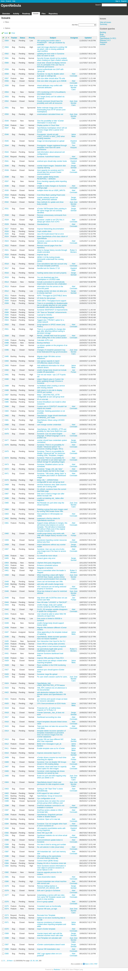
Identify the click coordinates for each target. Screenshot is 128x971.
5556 (7, 81)
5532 (7, 202)
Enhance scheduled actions (47, 565)
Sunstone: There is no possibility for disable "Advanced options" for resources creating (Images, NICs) (50, 447)
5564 (7, 41)
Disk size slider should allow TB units (51, 78)
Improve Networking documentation (50, 229)
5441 (7, 614)
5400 (7, 798)
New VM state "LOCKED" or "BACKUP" (52, 602)
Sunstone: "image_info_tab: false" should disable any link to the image (50, 470)
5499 (7, 340)
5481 (7, 420)
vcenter (102, 44)
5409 (7, 758)
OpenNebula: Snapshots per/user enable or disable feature (49, 816)
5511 (7, 296)
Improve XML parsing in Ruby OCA (50, 658)
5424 (7, 683)
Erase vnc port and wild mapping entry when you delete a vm (51, 777)
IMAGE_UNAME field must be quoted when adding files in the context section (52, 337)
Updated (88, 38)
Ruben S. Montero (73, 251)
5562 (7, 54)
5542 (7, 157)
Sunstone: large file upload (47, 674)
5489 (7, 386)
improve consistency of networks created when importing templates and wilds (51, 924)
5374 (7, 909)
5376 (7, 902)
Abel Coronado (73, 75)
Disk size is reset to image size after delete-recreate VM (50, 495)
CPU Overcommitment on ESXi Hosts (51, 704)
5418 (7, 713)
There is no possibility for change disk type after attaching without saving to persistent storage (51, 331)
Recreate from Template (46, 915)
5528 (7, 224)
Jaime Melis (73, 135)
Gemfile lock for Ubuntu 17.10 (48, 268)
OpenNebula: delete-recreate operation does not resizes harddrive (52, 638)
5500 (7, 336)
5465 (7, 503)
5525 (7, 234)
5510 (7, 298)
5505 (7, 315)
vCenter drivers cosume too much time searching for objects (51, 759)
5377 (7, 895)
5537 (7, 181)
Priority (32, 38)
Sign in (117, 1)
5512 (7, 291)
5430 (7, 658)
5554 (7, 92)
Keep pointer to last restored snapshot (51, 646)
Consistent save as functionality (49, 906)
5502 (7, 325)
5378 (7, 891)
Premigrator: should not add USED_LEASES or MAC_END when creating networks (51, 136)
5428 (7, 665)
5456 (7, 556)
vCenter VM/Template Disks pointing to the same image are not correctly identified (52, 211)
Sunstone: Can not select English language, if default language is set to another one (51, 436)
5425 (7, 677)
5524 (7, 236)
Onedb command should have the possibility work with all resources (50, 102)
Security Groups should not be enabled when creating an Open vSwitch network (52, 59)
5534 (7, 195)
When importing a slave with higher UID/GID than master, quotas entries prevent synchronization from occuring (51, 577)
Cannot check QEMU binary (47, 861)
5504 (7, 318)
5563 (7, 47)
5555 (7, 86)
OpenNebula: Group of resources (49, 796)
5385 (7, 861)
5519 (7, 257)
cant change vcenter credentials (49, 425)
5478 (7, 434)
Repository (53, 14)
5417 (7, 717)
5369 (7, 933)
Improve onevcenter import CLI (49, 753)
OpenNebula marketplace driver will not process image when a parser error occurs (52, 130)
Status (22, 38)
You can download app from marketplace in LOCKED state (48, 278)
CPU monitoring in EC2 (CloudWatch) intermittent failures (51, 93)
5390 (7, 840)
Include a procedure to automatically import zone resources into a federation (52, 283)
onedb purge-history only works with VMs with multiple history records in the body (52, 536)
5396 (7, 815)
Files (44, 14)
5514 (7, 282)
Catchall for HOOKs (44, 315)
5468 (7, 489)
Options (7, 28)
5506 (7, 312)
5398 (7, 806)
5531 (7, 209)
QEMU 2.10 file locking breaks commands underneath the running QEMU (50, 259)
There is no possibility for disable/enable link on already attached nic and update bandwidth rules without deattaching (52, 305)
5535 (7, 190)
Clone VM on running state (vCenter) (51, 644)
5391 (7, 835)
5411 (7, 748)
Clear (13, 33)
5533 (7, 198)
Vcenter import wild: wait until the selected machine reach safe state (50, 934)
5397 (7, 810)
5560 (7, 63)
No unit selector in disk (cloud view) (50, 847)
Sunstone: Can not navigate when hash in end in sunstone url (52, 825)
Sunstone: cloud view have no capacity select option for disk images (52, 768)
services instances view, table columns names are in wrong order (51, 486)
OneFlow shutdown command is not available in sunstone (50, 807)
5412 (7, 744)
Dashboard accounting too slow (49, 717)
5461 (7, 523)
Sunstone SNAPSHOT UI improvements (52, 310)
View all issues (105, 22)
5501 (7, 329)
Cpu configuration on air (46, 798)
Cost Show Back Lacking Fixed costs (51, 195)
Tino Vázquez (73, 147)
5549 (7, 121)
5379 (7, 886)
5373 (7, 915)
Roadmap (26, 14)
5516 (7, 273)
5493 (7, 366)
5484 (7, 406)
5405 (7, 776)
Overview (6, 14)
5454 (7, 563)
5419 (7, 708)
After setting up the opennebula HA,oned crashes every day (49, 857)
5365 (7, 954)
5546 (7, 134)
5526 (7, 231)
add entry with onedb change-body (50, 584)
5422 (7, 692)
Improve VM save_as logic (47, 909)
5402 (7, 793)
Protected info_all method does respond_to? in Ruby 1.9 (49, 709)
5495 (7, 356)
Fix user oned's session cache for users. (52, 677)
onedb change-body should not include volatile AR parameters (51, 371)
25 (31, 960)
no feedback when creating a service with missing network (51, 387)
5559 (7, 69)
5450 (7, 575)
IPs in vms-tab (42, 399)
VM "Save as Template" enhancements (52, 312)
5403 (7, 789)
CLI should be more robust (47, 556)
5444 (7, 602)
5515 (7, 277)
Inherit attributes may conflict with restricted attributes (49, 87)
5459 (7, 540)
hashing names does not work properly (51, 273)
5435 (7, 641)
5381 (7, 877)
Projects (8, 1)
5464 (7, 509)
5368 (7, 938)
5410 (7, 753)
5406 (7, 771)
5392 (7, 833)
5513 (7, 287)
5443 (7, 605)
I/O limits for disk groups (46, 298)
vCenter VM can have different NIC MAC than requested (50, 740)
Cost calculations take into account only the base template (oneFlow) (52, 265)
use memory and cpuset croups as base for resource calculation (52, 700)
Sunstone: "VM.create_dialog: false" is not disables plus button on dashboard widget (51, 476)
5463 (7, 514)
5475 (7, 451)
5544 (7, 146)
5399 (7, 801)
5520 (7, 255)
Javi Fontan (73, 371)
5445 (7, 598)
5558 (7, 74)
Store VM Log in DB (44, 833)
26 (8, 960)
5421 (7, 699)
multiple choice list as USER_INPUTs (51, 190)
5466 (7, 498)
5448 (7, 584)
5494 (7, 361)
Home (3, 1)
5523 (7, 241)
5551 (7, 108)
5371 (7, 922)
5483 (7, 411)
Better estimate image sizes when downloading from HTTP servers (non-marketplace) (51, 110)
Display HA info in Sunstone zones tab (51, 863)
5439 (7, 623)
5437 (7, 632)
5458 (7, 545)
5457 (7, 549)
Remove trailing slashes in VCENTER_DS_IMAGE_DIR (48, 887)
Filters (7, 22)
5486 (7, 399)
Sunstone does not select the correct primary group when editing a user (51, 802)
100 (36, 960)
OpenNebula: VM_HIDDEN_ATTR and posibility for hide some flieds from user (52, 430)
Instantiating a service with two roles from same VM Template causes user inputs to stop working (51, 897)
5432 (7, 649)
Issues (35, 14)
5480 (7, 425)
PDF (95, 964)
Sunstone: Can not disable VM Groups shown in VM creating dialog (51, 763)
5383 (7, 866)
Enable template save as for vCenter (51, 748)
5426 (7, 674)
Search (98, 5)
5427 (7, 670)
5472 (7, 469)
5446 (7, 591)
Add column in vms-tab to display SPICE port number (49, 391)
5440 (7, 619)
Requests (103, 42)
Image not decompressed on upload (50, 141)
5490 (7, 379)
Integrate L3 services (45, 568)
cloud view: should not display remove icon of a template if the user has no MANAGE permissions (51, 65)
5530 (7, 215)
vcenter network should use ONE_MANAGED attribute (47, 199)
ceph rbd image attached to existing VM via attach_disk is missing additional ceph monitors (52, 49)
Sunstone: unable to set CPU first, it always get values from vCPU (50, 221)
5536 (7, 186)
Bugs (102, 34)
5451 (7, 570)
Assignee (74, 38)
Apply (6, 33)
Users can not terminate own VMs (50, 582)
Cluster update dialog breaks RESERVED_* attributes (48, 178)
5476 (7, 445)
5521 (7, 250)
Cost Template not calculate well (49, 938)
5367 (7, 945)
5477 (7, 440)
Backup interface (43, 343)
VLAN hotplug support (45, 318)
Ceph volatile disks (44, 231)
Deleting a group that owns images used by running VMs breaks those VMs (52, 510)
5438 (7, 628)
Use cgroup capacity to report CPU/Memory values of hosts (48, 362)
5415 (7, 726)
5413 (7, 739)
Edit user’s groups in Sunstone (48, 891)
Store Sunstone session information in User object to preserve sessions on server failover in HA (51, 868)
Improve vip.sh (42, 255)
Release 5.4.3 (105, 40)
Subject (53, 38)
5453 (7, 565)
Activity (16, 14)
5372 (7, 918)
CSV (91, 964)
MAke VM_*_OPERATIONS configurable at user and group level (50, 481)
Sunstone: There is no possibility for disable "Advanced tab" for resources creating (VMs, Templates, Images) (51, 453)
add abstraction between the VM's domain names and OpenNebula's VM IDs (51, 694)
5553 (7, 97)
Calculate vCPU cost (45, 340)
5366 (7, 949)
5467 (7, 494)
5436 (7, 637)
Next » (11, 960)
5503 (7, 320)
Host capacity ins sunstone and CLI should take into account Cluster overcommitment (50, 172)
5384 (7, 863)
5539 (7, 170)
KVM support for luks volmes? (48, 793)
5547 (7, 128)
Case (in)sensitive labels (46, 877)
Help (13, 1)
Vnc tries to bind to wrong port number (51, 845)
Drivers (102, 36)
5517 (7, 268)
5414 (7, 731)
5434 (7, 644)
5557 (7, 78)
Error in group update (45, 902)
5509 (7, 301)
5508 (7, 303)
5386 (7, 856)
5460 (7, 534)
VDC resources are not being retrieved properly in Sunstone (51, 588)
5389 (7, 845)
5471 (7, 474)
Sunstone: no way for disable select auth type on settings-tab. (50, 75)
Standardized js (43, 224)
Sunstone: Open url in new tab (48, 819)
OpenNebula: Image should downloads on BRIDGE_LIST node (52, 417)
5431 (7, 653)
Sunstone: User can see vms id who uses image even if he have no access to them (51, 551)
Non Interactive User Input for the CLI (51, 641)
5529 (7, 220)
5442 (7, 609)
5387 (7, 852)
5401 (7, 796)
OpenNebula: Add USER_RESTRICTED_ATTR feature (51, 684)
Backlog (103, 32)
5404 (7, 782)
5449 (7, 582)
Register (124, 1)
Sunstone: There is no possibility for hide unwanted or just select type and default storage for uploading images (51, 460)
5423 (7, 688)
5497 (7, 345)
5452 (7, 568)
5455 (7, 558)
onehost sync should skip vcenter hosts (52, 161)
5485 (7, 402)
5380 (7, 881)
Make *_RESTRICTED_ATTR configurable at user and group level (50, 396)
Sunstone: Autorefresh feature (48, 157)
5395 (7, 819)
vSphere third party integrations (49, 563)
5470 (7, 480)
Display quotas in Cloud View (48, 125)
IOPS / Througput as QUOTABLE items (52, 296)
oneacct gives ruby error (46, 558)
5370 (7, 929)
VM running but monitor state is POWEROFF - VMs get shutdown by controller (51, 43)
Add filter (75, 25)
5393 (7, 828)
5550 (7, 114)
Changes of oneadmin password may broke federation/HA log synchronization (52, 351)
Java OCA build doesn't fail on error (50, 234)
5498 (7, 343)
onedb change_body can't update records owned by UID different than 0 (51, 606)
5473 (7, 464)
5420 (7, 704)
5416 (7, 722)
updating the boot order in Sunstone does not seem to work (50, 55)
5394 (7, 824)
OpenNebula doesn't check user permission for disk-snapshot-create (50, 783)
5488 (7, 390)
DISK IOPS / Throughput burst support (51, 301)
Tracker (14, 38)
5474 (7, 458)
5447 (7, 587)
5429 (7, 661)
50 (34, 960)
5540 (7, 166)
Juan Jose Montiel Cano (74, 88)
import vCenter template (46, 929)
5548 (7, 125)
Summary (103, 24)
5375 (7, 906)
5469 (7, 485)
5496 (7, 350)
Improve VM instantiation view (48, 949)
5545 (7, 141)
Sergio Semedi (74, 167)
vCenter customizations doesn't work (51, 945)
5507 (7, 310)
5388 (7, 847)
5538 (7, 177)
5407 (7, 767)
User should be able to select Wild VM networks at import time (51, 615)
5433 (7, 646)
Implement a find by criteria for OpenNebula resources (48, 519)
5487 (7, 395)
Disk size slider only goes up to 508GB (51, 81)
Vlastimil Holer (73, 142)
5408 (7, 762)
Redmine (57, 969)
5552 (7, 101)
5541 (7, 161)
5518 (7, 264)
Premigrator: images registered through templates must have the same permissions (52, 148)
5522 (7, 246)
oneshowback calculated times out (50, 114)
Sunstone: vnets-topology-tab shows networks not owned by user (51, 772)
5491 (7, 375)
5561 (7, 58)
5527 (7, 229)
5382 (7, 872)
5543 (7, 152)
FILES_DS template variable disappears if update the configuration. (52, 610)
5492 (7, 370)
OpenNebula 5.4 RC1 (108, 38)
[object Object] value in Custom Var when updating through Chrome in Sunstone (50, 381)
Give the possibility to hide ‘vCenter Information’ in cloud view (50, 122)
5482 (7, 416)
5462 (7, 518)
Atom (87, 964)
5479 (7, 429)
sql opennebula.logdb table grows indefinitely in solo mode (50, 650)
